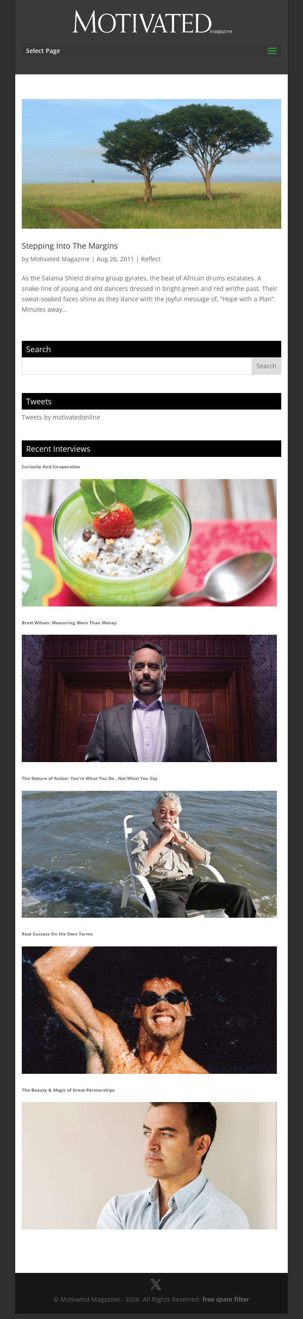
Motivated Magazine (60, 259)
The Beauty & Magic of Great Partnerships (68, 1090)
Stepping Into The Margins (70, 245)
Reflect (151, 259)
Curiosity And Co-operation (51, 466)
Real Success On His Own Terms (57, 934)
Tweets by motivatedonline (61, 417)
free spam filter (225, 1299)
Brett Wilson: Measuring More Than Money (69, 623)
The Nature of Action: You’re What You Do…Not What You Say (90, 778)
